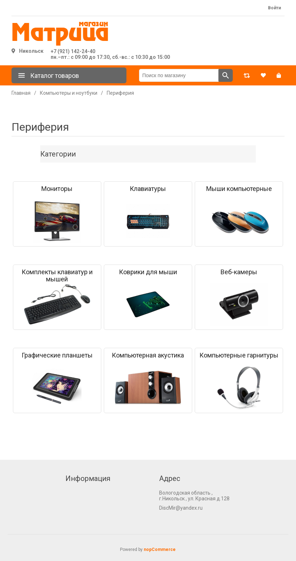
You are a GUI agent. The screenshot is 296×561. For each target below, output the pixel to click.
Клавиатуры (148, 188)
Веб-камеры (239, 272)
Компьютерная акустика (148, 355)
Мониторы (57, 188)
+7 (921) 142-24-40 (73, 51)
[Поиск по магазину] (179, 75)
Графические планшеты (57, 355)
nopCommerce (160, 549)
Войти (274, 7)
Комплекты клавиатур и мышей (57, 275)
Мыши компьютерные (239, 188)
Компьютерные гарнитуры (238, 355)
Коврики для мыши (148, 272)
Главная (21, 93)
